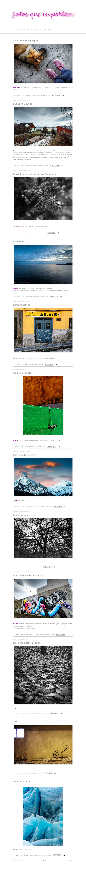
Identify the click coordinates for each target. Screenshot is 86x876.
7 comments (16, 232)
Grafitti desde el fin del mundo (27, 575)
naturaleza (40, 232)
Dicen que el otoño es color (26, 643)
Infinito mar (18, 241)
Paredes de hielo (21, 781)
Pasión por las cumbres (24, 455)
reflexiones (37, 364)
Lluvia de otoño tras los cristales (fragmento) (35, 174)
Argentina (27, 95)
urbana (46, 95)
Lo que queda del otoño (24, 515)
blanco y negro (27, 232)
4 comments (16, 446)
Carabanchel (37, 713)
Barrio (25, 713)
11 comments (17, 364)
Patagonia (38, 95)
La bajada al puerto (22, 104)
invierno (33, 95)
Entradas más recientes (19, 860)
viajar (49, 95)
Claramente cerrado (23, 373)
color (30, 95)
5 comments (16, 634)
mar (34, 296)
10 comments (17, 95)
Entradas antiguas (67, 860)
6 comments (16, 165)
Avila (25, 446)
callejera (26, 364)
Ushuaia (46, 165)
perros (42, 95)
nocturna (37, 773)
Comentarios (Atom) (25, 863)
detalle (32, 232)
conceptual (31, 446)
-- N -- (16, 721)
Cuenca (32, 773)
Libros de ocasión (21, 305)
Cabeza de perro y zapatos (26, 40)
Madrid (36, 232)
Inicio (44, 860)
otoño (44, 232)
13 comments (17, 506)
